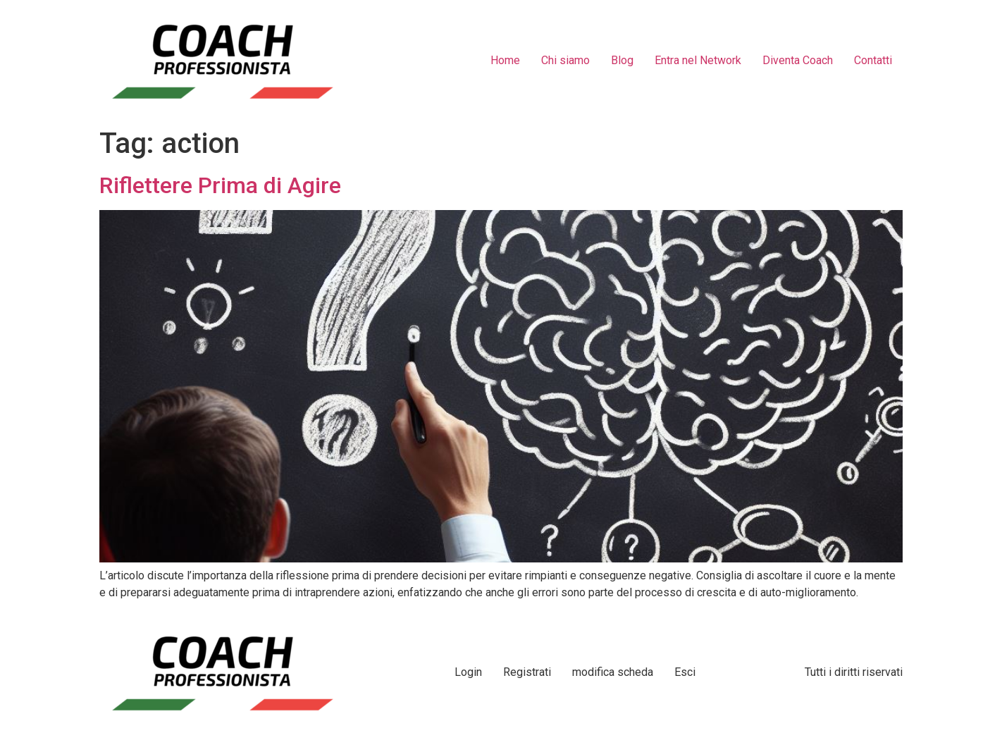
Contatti (873, 60)
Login (468, 672)
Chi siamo (565, 60)
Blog (622, 60)
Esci (684, 672)
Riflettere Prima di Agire (220, 185)
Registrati (527, 672)
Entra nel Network (698, 60)
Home (505, 60)
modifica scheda (612, 672)
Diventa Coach (797, 60)
